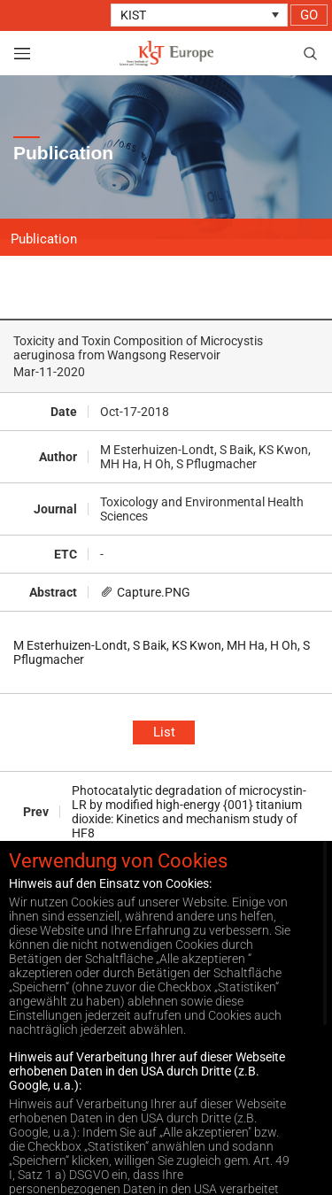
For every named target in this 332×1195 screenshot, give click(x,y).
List (164, 732)
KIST (133, 15)
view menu (22, 53)
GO (309, 15)
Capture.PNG (153, 592)
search (310, 53)
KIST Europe (166, 53)
